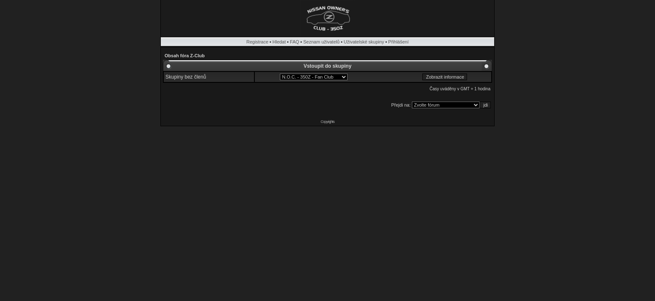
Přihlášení (398, 41)
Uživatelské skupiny (364, 41)
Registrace (257, 41)
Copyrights (327, 122)
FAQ (294, 41)
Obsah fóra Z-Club (185, 55)
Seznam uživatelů (321, 41)
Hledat (279, 41)
